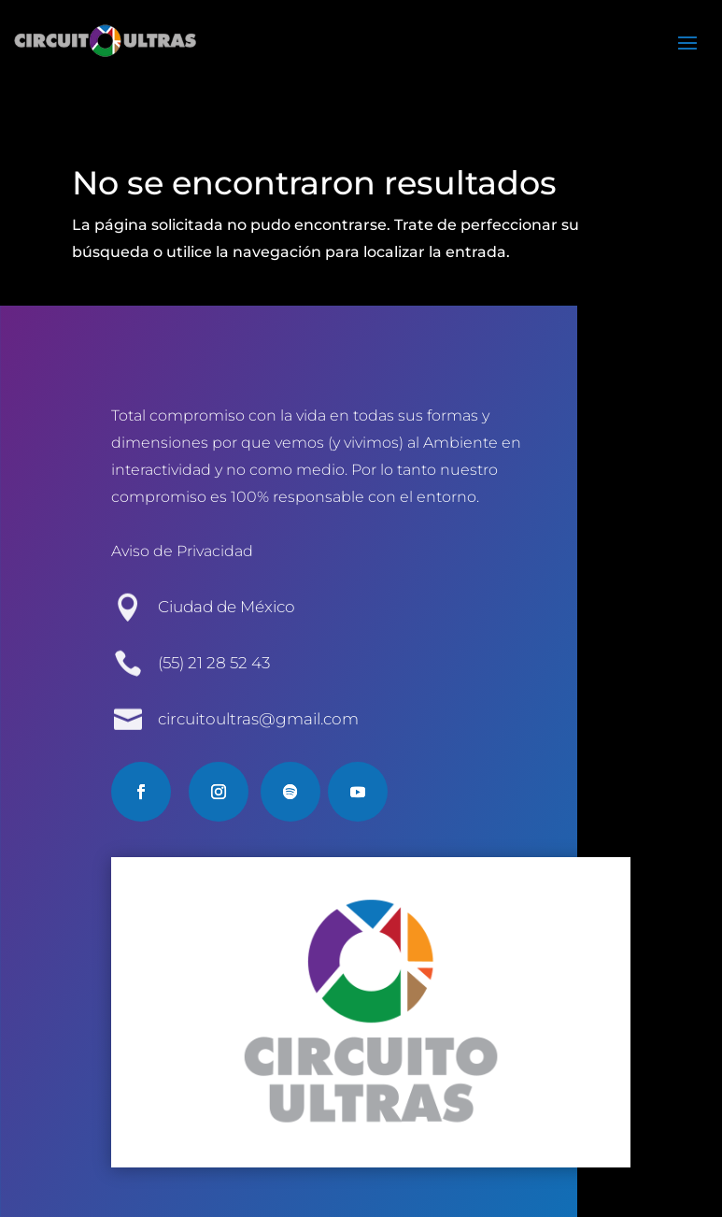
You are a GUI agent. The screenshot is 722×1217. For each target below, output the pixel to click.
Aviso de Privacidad (182, 551)
